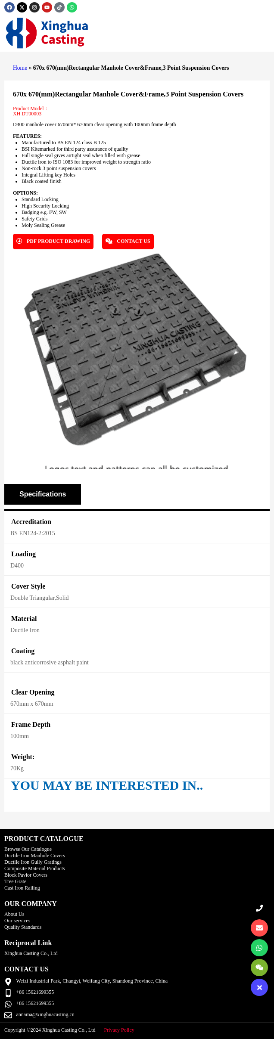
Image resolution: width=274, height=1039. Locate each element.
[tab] (42, 494)
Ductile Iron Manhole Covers (34, 856)
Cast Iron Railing (22, 888)
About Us (14, 914)
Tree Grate (15, 881)
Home (20, 68)
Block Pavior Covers (25, 875)
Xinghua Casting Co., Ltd (31, 953)
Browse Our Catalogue (28, 849)
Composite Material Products (34, 868)
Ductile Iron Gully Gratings (33, 862)
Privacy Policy (119, 1030)
